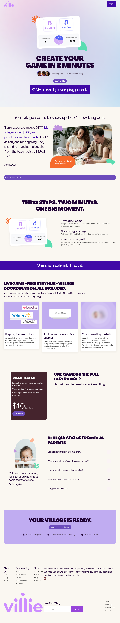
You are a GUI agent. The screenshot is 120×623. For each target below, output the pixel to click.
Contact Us (39, 580)
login (111, 4)
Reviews (19, 583)
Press (6, 581)
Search (108, 611)
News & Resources (21, 573)
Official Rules (110, 608)
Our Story (6, 576)
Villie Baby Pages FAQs (38, 574)
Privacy (108, 605)
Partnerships (21, 580)
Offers (18, 577)
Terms (107, 602)
